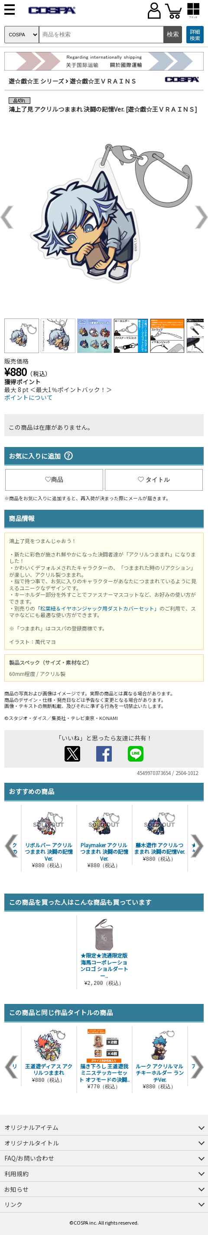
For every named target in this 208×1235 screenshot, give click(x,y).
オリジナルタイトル (31, 1143)
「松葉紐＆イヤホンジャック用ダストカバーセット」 (97, 608)
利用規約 (16, 1173)
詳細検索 (195, 35)
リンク (13, 1204)
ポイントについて (28, 397)
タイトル (154, 479)
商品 (54, 479)
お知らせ (16, 1189)
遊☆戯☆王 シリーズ (36, 81)
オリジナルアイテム (31, 1127)
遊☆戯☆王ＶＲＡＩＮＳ (103, 81)
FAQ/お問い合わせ (29, 1158)
